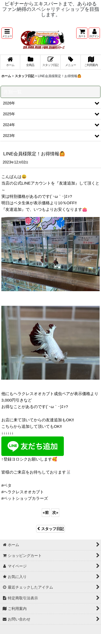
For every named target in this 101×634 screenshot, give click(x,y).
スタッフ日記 (50, 529)
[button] (7, 33)
